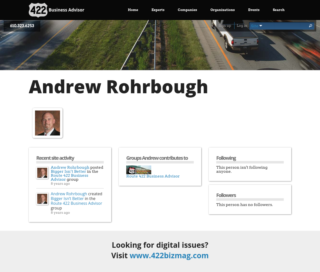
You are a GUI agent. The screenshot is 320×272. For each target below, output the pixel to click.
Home (133, 10)
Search (278, 10)
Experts (158, 10)
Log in (242, 26)
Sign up (224, 26)
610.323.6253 (22, 26)
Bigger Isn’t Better (68, 171)
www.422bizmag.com (169, 255)
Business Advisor (56, 10)
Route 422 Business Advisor (69, 177)
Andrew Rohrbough (70, 167)
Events (254, 10)
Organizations (222, 10)
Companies (187, 10)
